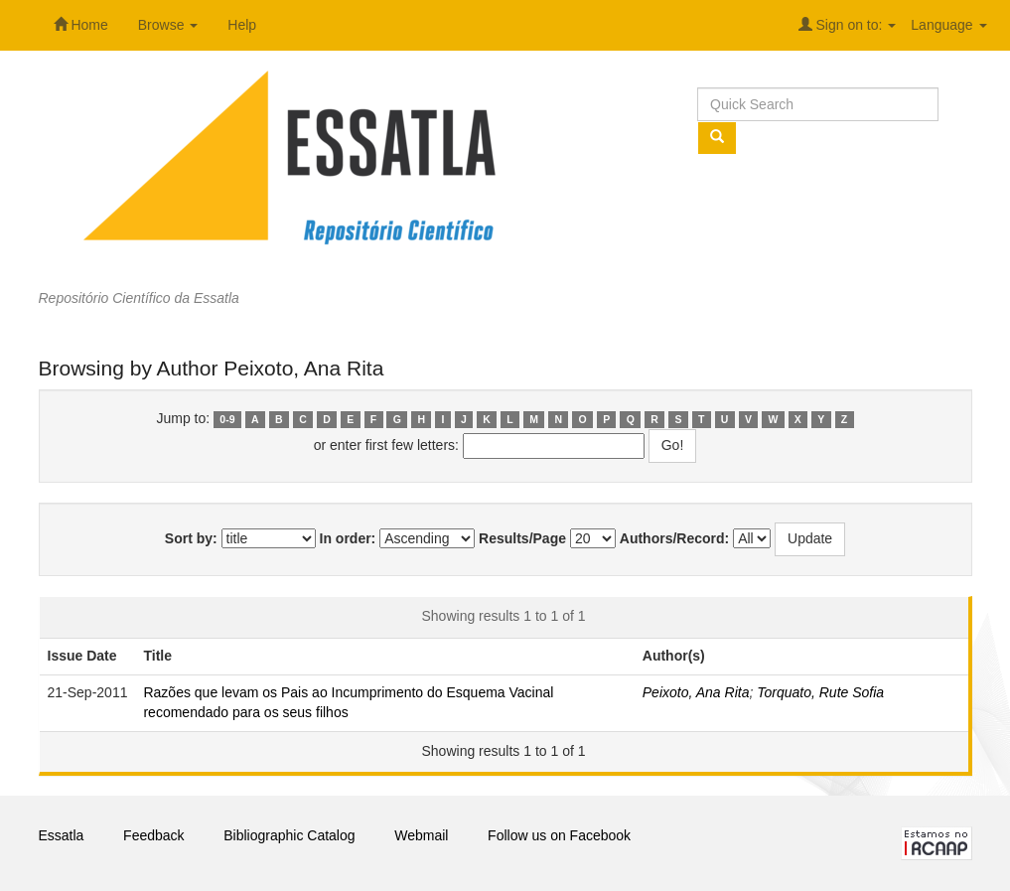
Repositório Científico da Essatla (139, 298)
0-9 (226, 419)
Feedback (153, 835)
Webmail (421, 835)
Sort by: (191, 538)
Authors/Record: (674, 538)
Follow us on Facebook (559, 835)
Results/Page (522, 538)
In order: (348, 538)
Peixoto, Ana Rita (696, 692)
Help (241, 25)
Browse (168, 25)
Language (948, 25)
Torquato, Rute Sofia (820, 692)
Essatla (61, 835)
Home (81, 25)
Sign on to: (847, 25)
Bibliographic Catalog (289, 835)
